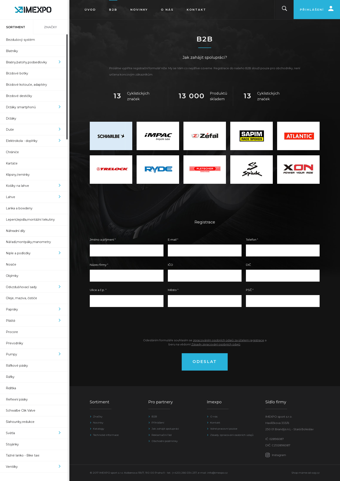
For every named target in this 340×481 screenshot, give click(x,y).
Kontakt (215, 422)
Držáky (13, 118)
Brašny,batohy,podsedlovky (35, 62)
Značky (98, 416)
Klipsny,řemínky (19, 175)
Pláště (35, 320)
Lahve (35, 197)
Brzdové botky (19, 73)
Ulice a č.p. (97, 290)
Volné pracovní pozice (223, 428)
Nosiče (13, 264)
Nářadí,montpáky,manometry (30, 242)
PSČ (249, 290)
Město (172, 290)
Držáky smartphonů (35, 107)
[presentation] (205, 322)
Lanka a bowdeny (21, 208)
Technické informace (106, 435)
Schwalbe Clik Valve (22, 410)
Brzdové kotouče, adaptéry (28, 85)
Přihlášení (158, 422)
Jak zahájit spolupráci (165, 428)
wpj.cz (315, 472)
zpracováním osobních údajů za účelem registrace (228, 340)
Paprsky (35, 309)
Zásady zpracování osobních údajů (215, 344)
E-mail (172, 239)
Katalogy (98, 428)
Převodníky (16, 343)
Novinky (98, 422)
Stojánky (14, 444)
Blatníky (14, 51)
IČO (170, 264)
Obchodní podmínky (165, 441)
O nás (213, 416)
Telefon (251, 239)
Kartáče (13, 163)
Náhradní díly (17, 231)
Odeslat (205, 361)
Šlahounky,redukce (22, 422)
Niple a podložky (35, 253)
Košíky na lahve (35, 185)
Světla (35, 433)
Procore (14, 332)
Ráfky (12, 377)
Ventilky (35, 466)
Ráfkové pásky (19, 366)
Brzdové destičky (21, 96)
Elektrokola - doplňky (35, 141)
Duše (35, 129)
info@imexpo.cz (217, 472)
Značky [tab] (52, 27)
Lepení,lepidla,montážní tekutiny (32, 220)
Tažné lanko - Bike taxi (24, 455)
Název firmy (98, 264)
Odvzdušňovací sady (35, 287)
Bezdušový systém (22, 40)
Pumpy (35, 354)
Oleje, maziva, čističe (23, 298)
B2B (154, 416)
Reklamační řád (162, 435)
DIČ (248, 264)
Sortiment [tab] (17, 27)
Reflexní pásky (18, 399)
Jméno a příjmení (102, 239)
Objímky (14, 276)
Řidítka (13, 388)
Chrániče (14, 152)
